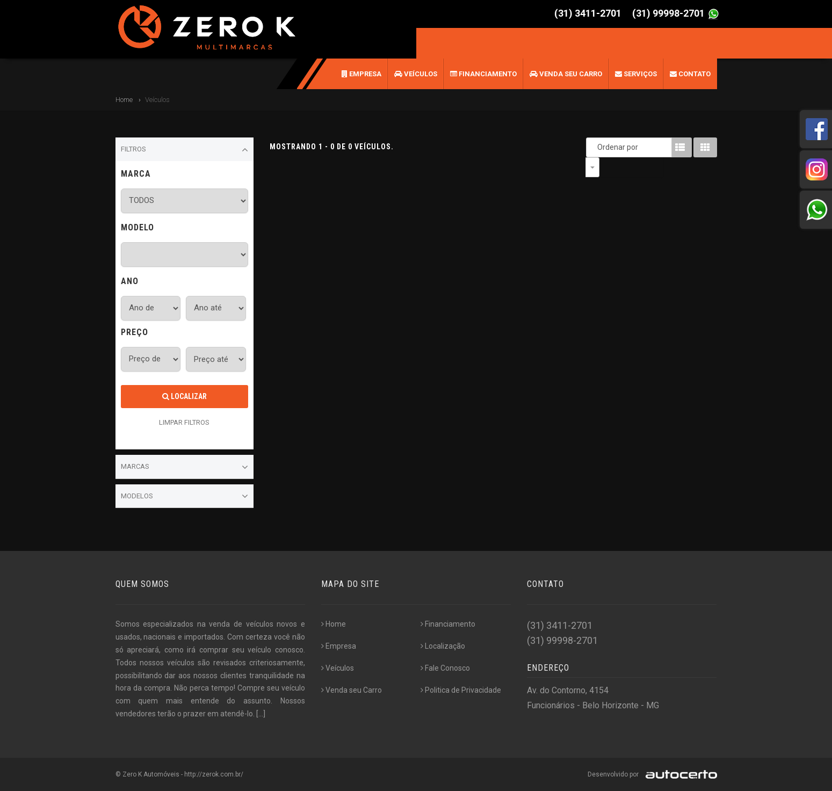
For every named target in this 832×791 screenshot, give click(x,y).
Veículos (415, 74)
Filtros (185, 150)
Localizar (184, 396)
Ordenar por (595, 147)
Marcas (185, 467)
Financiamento (483, 74)
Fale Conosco (445, 668)
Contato (690, 74)
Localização (443, 646)
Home (124, 100)
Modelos (185, 496)
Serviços (636, 74)
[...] (260, 713)
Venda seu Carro (566, 74)
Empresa (361, 74)
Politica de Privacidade (461, 690)
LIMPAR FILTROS (184, 422)
